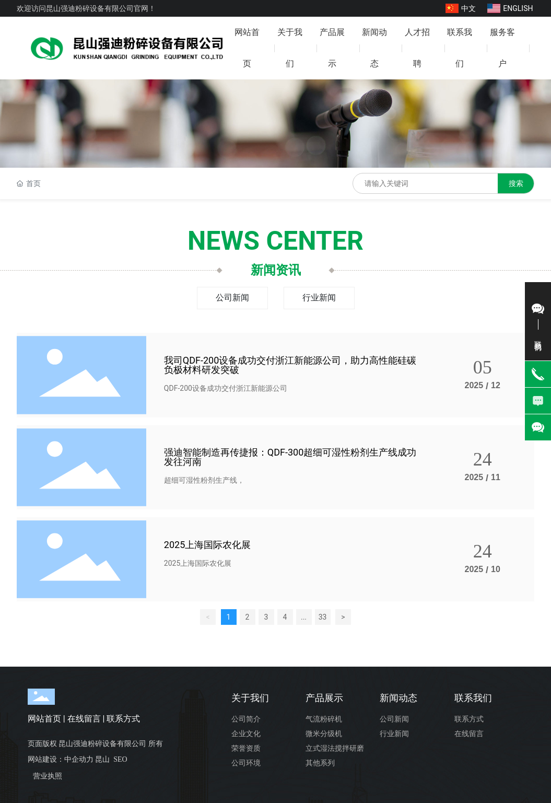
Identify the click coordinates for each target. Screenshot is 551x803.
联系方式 (123, 719)
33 (323, 617)
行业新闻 (319, 297)
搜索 (516, 183)
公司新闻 (232, 297)
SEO (120, 759)
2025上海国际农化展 (207, 544)
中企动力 (78, 759)
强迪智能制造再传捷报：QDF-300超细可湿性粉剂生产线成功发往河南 (290, 457)
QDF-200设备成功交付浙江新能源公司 (225, 388)
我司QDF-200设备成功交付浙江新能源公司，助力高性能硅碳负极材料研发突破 (290, 365)
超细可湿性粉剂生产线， (204, 480)
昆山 (102, 759)
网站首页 (44, 719)
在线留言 (84, 719)
